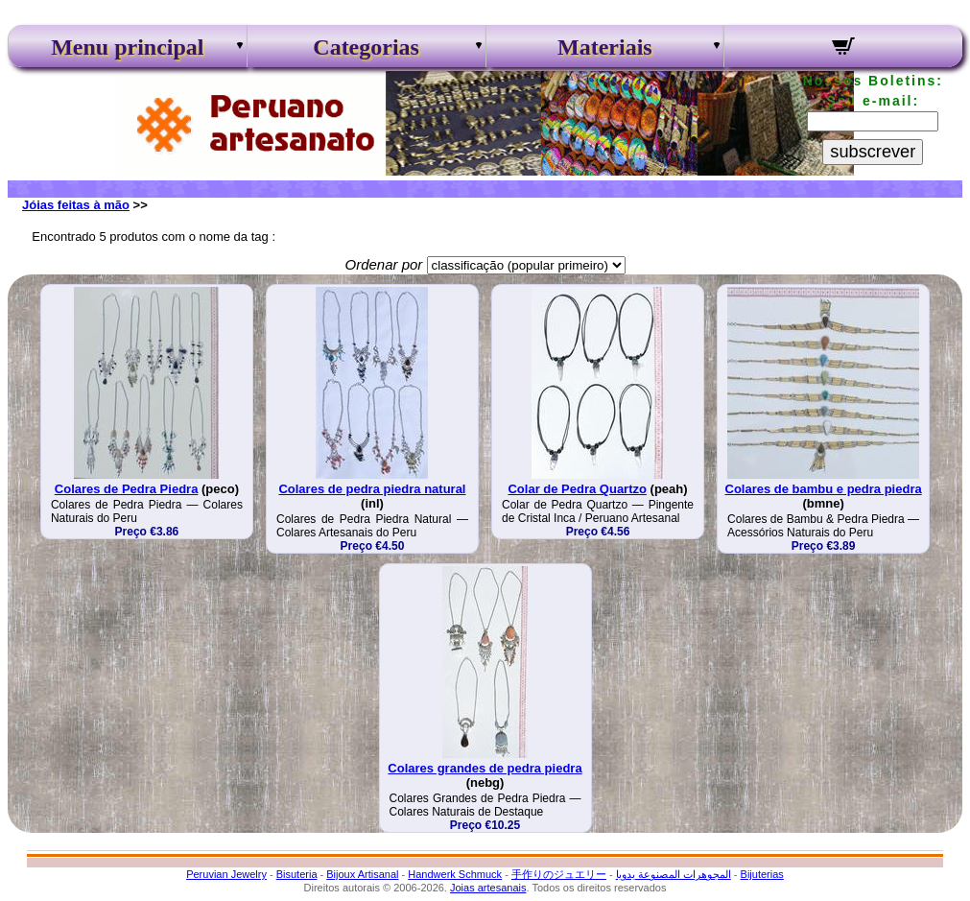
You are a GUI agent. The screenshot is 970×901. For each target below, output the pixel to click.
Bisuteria (297, 874)
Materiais (604, 47)
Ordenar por (383, 264)
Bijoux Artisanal (362, 874)
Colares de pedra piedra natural (371, 489)
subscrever (872, 151)
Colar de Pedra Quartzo (577, 489)
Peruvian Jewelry (226, 874)
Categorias (366, 47)
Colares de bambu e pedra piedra (823, 489)
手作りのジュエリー (558, 874)
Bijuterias (762, 874)
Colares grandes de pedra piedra (484, 768)
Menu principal (127, 47)
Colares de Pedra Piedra (127, 489)
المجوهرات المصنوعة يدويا (673, 874)
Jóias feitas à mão (76, 205)
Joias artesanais (488, 887)
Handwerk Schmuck (455, 874)
